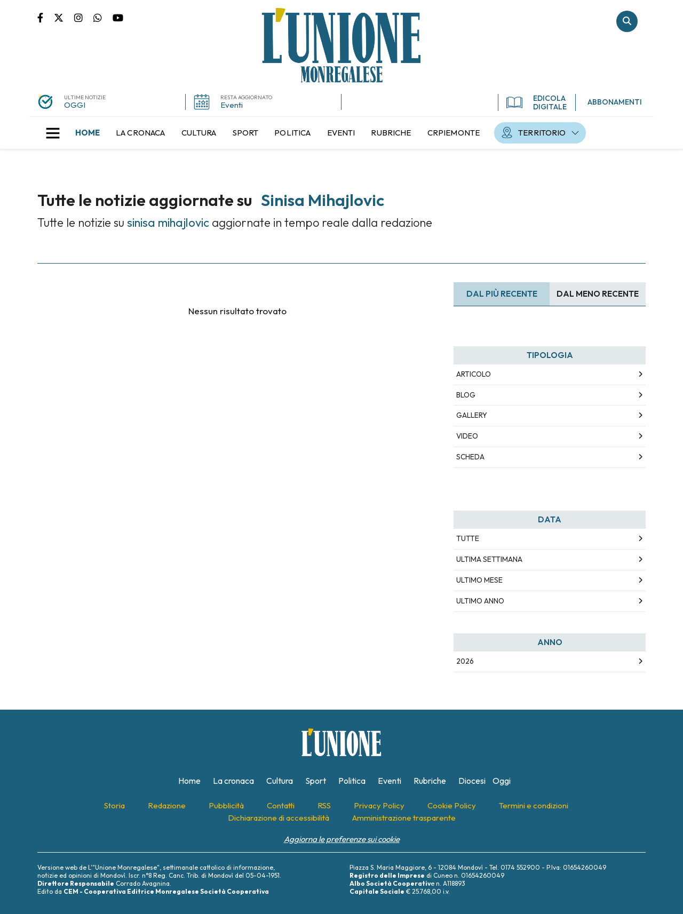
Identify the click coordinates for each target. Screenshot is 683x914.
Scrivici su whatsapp (103, 17)
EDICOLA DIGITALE (536, 102)
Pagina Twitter (64, 17)
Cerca (627, 21)
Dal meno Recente (598, 294)
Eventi (231, 105)
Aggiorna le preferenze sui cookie (342, 839)
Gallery (471, 415)
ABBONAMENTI (614, 102)
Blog (465, 395)
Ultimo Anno (480, 601)
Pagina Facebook (45, 17)
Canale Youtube (118, 17)
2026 (465, 661)
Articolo (473, 374)
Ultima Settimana (489, 559)
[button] (52, 133)
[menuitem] (87, 133)
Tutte (467, 538)
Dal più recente (501, 294)
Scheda (470, 457)
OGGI (74, 105)
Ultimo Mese (479, 580)
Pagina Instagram (83, 17)
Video (467, 436)
